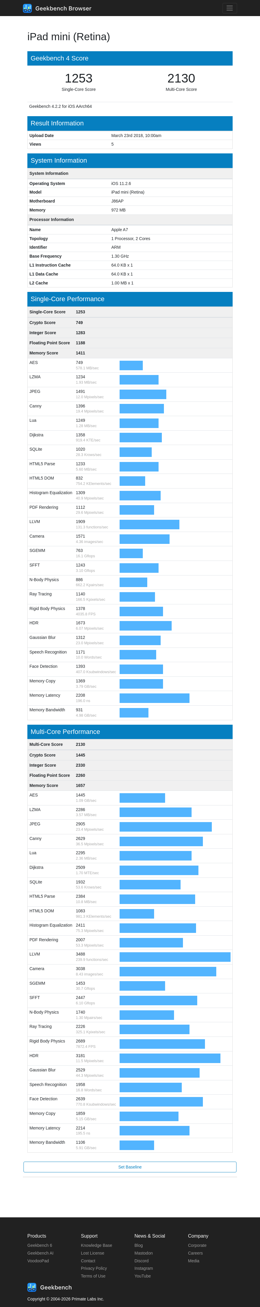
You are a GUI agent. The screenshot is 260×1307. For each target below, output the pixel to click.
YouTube (142, 1276)
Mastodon (143, 1253)
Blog (138, 1245)
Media (193, 1260)
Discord (141, 1260)
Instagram (143, 1268)
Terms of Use (93, 1276)
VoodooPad (38, 1260)
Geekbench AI (40, 1253)
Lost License (92, 1253)
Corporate (197, 1245)
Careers (195, 1253)
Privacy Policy (94, 1268)
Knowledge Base (96, 1245)
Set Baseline (130, 1167)
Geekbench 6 (39, 1245)
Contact (88, 1260)
